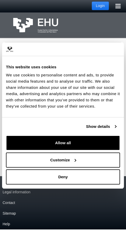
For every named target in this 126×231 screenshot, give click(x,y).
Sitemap (9, 213)
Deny (63, 177)
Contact (9, 203)
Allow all (63, 143)
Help (6, 224)
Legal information (16, 192)
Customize (63, 160)
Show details (98, 126)
